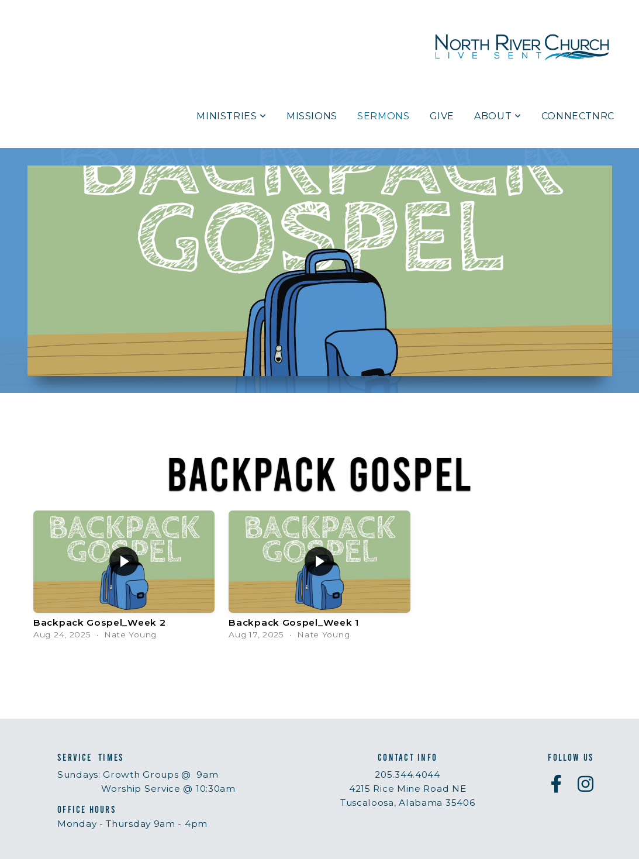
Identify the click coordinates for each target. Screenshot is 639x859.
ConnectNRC (577, 116)
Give (442, 116)
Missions (311, 116)
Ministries (231, 116)
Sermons (383, 116)
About (497, 116)
